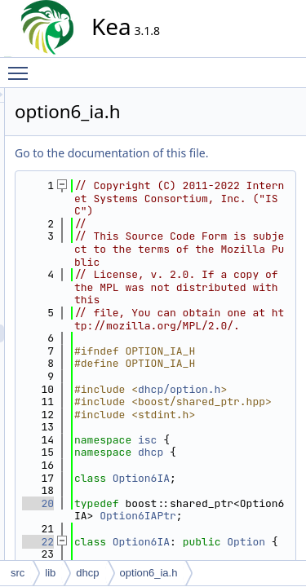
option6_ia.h (149, 573)
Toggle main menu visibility (22, 66)
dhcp (87, 573)
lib (50, 573)
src (17, 573)
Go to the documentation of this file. (221, 170)
